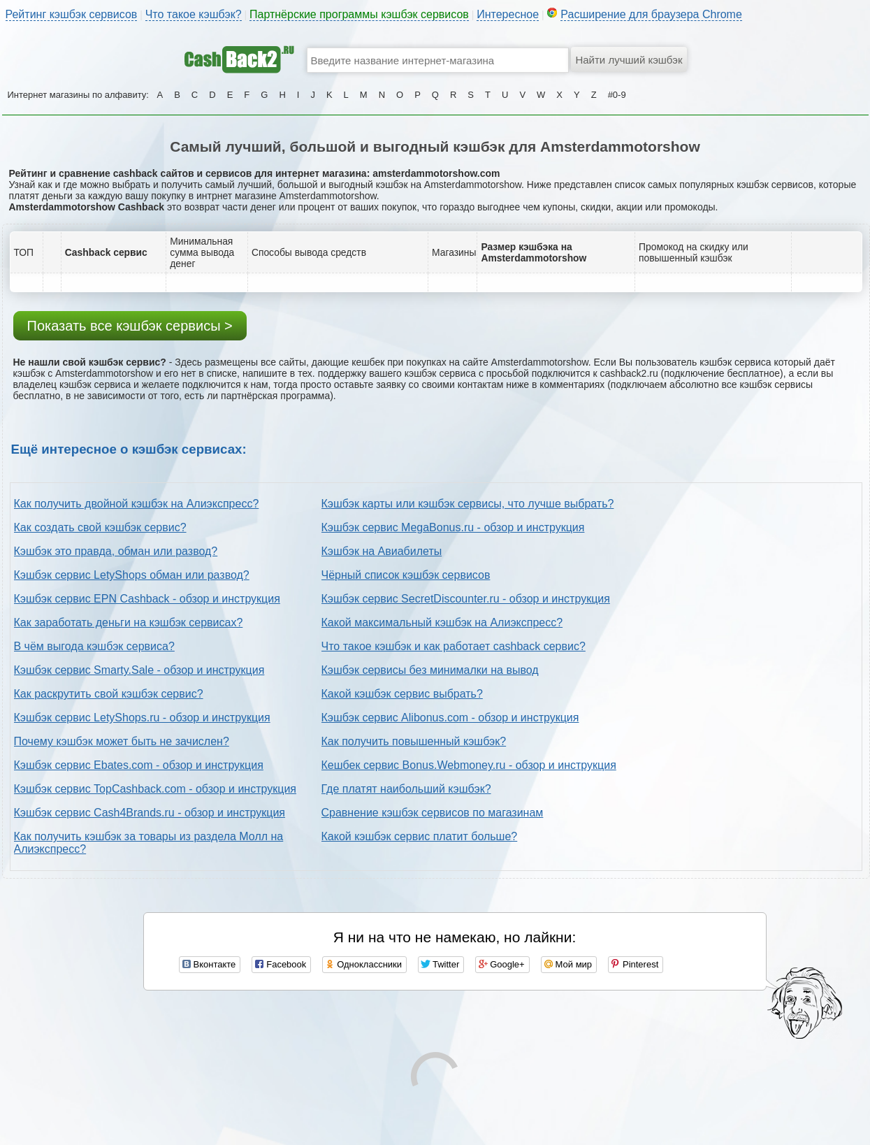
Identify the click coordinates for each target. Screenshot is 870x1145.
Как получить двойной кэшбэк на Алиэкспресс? (136, 504)
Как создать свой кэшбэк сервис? (100, 527)
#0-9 (617, 94)
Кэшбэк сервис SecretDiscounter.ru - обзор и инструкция (465, 599)
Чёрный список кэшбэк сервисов (406, 575)
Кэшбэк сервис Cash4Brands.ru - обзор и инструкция (150, 813)
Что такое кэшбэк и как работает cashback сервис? (453, 646)
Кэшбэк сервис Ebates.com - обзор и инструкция (138, 765)
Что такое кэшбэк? (193, 14)
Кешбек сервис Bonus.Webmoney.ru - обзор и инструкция (468, 765)
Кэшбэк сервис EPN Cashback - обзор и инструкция (147, 599)
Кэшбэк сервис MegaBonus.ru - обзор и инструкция (453, 527)
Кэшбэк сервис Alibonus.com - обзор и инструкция (450, 717)
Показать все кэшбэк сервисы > (130, 325)
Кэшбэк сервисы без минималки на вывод (430, 670)
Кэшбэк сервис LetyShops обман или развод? (131, 575)
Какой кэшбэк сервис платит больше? (419, 836)
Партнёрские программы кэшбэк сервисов (359, 14)
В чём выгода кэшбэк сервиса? (94, 646)
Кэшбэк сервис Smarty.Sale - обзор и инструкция (139, 670)
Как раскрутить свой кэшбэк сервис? (108, 694)
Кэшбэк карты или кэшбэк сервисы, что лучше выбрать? (467, 504)
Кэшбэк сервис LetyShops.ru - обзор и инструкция (142, 717)
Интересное (508, 14)
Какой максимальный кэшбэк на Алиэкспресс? (442, 622)
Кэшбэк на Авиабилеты (381, 551)
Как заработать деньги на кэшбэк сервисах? (128, 622)
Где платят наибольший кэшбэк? (406, 789)
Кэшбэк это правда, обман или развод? (116, 551)
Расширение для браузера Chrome (651, 14)
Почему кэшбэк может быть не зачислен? (121, 741)
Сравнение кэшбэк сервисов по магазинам (432, 813)
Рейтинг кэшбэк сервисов (72, 14)
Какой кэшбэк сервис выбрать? (402, 694)
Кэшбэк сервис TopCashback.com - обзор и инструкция (155, 789)
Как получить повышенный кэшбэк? (414, 741)
